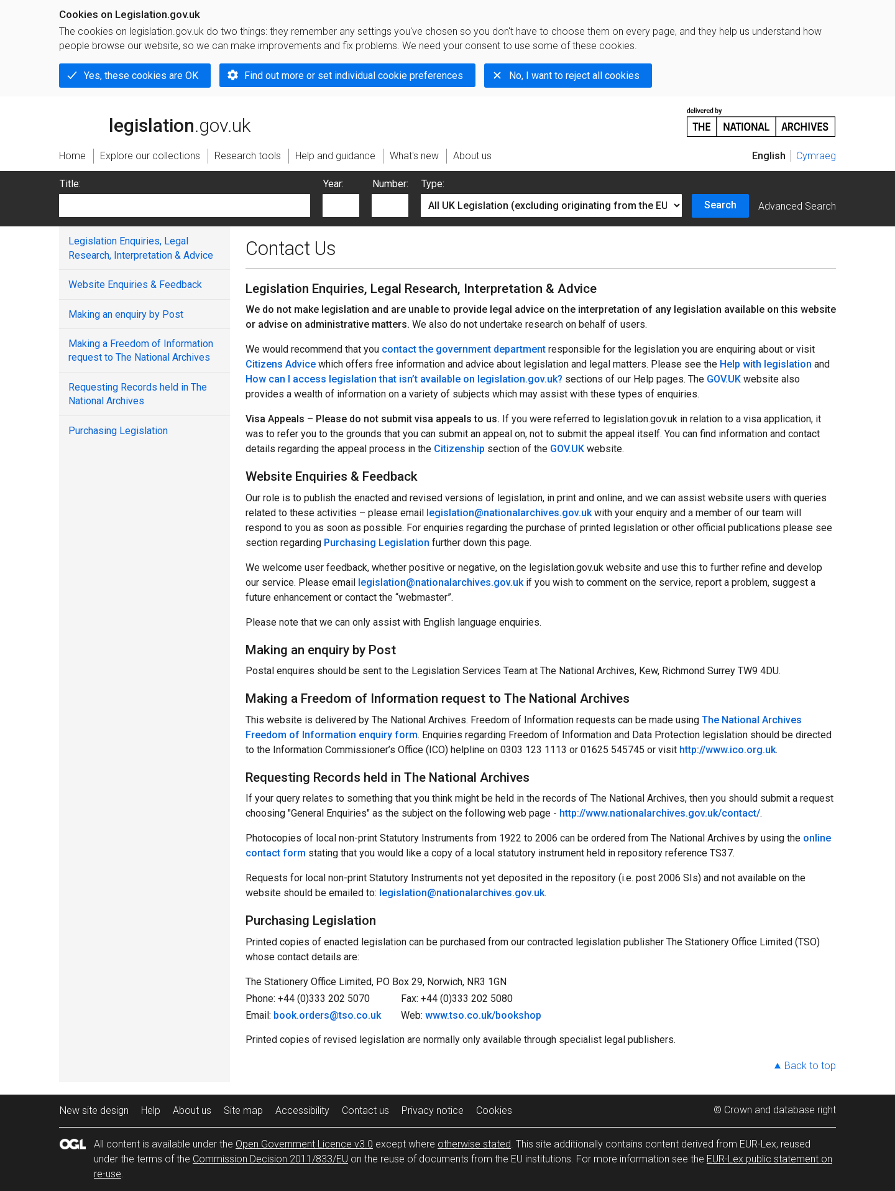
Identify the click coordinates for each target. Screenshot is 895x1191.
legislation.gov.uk (154, 121)
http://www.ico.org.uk (727, 750)
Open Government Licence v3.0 (304, 1144)
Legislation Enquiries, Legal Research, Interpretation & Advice (140, 248)
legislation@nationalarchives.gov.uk (509, 513)
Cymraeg (816, 156)
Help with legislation (766, 364)
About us (192, 1110)
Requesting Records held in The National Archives (137, 394)
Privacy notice (433, 1110)
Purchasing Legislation (118, 431)
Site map (243, 1110)
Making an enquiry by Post (125, 314)
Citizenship (459, 449)
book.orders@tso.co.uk (327, 1015)
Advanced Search (797, 206)
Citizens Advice (281, 364)
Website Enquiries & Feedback (135, 284)
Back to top (810, 1066)
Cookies (494, 1110)
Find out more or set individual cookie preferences (353, 75)
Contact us (365, 1110)
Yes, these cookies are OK (141, 75)
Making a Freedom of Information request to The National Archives (140, 350)
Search (720, 205)
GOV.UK (724, 379)
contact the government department (464, 349)
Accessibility (302, 1110)
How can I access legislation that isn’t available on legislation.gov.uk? (404, 379)
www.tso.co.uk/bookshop (483, 1015)
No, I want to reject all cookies (574, 75)
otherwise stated (474, 1144)
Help (150, 1110)
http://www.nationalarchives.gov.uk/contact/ (659, 813)
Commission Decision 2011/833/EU (270, 1159)
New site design (94, 1110)
